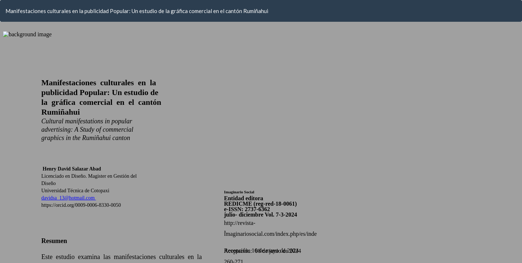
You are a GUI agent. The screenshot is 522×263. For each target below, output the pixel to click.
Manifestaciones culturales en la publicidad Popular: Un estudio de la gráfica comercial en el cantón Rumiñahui (136, 11)
